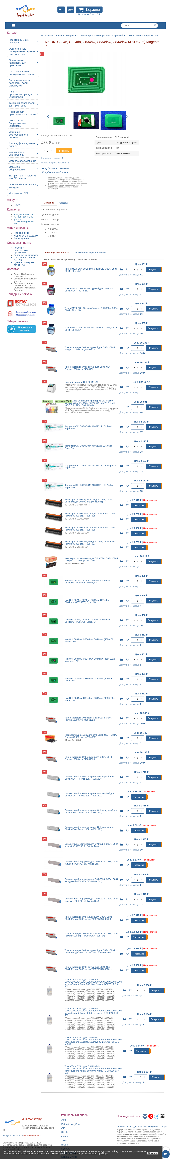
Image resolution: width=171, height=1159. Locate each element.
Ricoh (64, 1132)
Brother (65, 1144)
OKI (63, 1128)
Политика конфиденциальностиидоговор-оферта (142, 1126)
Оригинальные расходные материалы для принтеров (22, 51)
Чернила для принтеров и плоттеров (22, 113)
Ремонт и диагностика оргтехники (21, 250)
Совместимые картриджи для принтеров (17, 63)
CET (63, 1120)
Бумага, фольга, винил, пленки (22, 144)
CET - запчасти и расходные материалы (22, 72)
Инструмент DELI (19, 193)
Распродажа (21, 238)
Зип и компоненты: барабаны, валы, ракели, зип (20, 83)
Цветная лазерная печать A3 (24, 263)
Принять (152, 1153)
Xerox (64, 1140)
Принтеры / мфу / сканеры (19, 41)
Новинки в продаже (26, 235)
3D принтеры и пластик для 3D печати (22, 177)
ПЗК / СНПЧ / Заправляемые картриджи (18, 123)
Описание (49, 202)
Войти (17, 205)
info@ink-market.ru (12, 1135)
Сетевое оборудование (22, 160)
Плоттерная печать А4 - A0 (24, 258)
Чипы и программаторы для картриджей (20, 94)
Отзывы (63, 203)
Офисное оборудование (17, 168)
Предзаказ (138, 505)
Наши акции (21, 233)
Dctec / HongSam (70, 1124)
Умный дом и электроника (16, 153)
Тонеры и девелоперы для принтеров (22, 104)
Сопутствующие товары (56, 252)
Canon (64, 1136)
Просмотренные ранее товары (90, 252)
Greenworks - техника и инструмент (22, 185)
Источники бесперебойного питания (18, 135)
